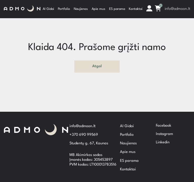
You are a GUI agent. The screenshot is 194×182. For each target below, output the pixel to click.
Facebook (163, 122)
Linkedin (162, 138)
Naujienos (81, 7)
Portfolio (64, 7)
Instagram (164, 130)
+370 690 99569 (83, 134)
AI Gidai (48, 7)
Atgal (97, 63)
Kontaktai (135, 7)
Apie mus (98, 7)
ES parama (117, 7)
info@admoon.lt (177, 7)
